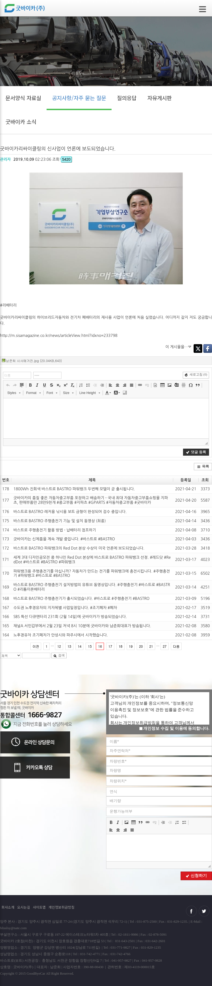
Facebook (207, 348)
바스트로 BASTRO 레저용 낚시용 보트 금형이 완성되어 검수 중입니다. (69, 512)
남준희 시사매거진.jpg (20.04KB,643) (34, 360)
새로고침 (196, 374)
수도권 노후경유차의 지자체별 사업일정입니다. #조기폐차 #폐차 (65, 608)
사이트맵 (39, 907)
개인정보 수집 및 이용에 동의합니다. (174, 728)
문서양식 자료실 (23, 98)
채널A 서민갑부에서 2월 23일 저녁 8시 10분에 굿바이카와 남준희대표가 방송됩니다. (82, 626)
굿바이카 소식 (20, 122)
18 (120, 646)
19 (131, 646)
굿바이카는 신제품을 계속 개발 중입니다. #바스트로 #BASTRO (64, 539)
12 (59, 646)
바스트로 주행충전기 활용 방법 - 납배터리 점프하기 (54, 530)
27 (165, 646)
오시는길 (23, 907)
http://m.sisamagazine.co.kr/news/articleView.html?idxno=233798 (59, 335)
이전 (35, 646)
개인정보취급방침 (61, 907)
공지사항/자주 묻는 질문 (79, 98)
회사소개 (7, 907)
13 (69, 646)
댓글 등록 (196, 452)
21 (151, 646)
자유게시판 (159, 98)
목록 (203, 466)
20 (141, 646)
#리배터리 (8, 305)
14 (79, 646)
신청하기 (196, 875)
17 (110, 646)
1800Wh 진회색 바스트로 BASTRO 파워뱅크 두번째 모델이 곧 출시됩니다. (74, 489)
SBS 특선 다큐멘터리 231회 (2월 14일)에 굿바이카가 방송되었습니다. (70, 617)
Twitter (198, 348)
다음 (176, 646)
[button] (7, 385)
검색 (59, 655)
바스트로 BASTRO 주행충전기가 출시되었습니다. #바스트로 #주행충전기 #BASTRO (81, 598)
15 (90, 646)
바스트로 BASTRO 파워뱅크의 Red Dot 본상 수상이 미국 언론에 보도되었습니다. (78, 548)
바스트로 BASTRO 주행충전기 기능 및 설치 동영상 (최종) (59, 521)
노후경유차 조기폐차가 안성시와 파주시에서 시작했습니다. (60, 635)
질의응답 (126, 98)
